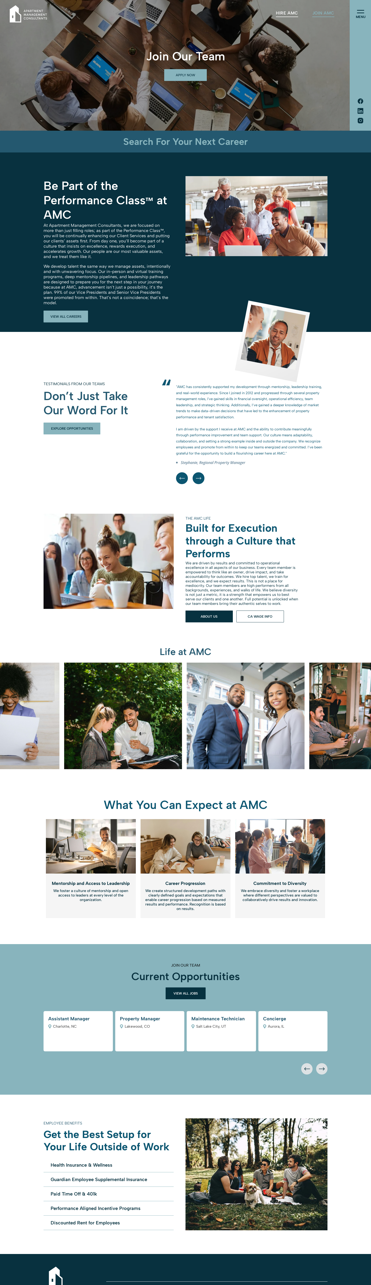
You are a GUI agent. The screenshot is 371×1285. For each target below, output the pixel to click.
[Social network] (360, 102)
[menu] (360, 11)
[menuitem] (287, 13)
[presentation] (307, 1069)
